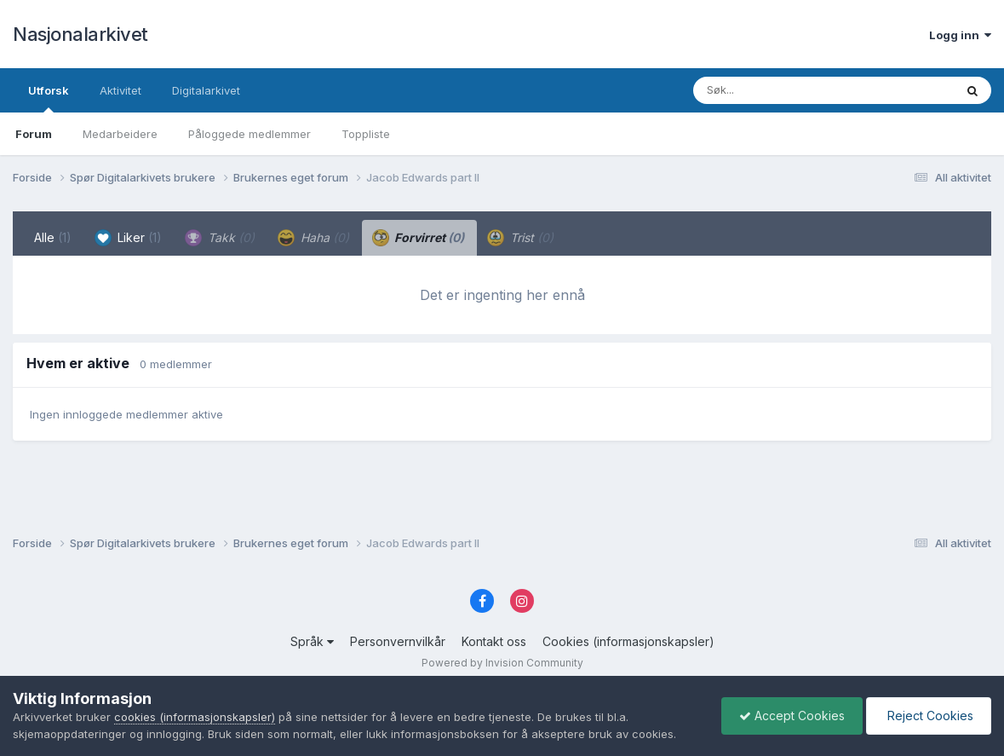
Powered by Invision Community (502, 662)
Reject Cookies (928, 715)
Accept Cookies (792, 715)
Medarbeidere (120, 134)
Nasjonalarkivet (80, 34)
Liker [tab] (128, 237)
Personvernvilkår (397, 641)
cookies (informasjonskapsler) (194, 717)
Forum (33, 134)
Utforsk (48, 98)
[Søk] (779, 90)
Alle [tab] (53, 237)
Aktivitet (120, 90)
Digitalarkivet (206, 90)
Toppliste (365, 134)
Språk (312, 641)
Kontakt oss (494, 641)
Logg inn (960, 35)
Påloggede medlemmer (249, 134)
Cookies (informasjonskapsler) (628, 641)
